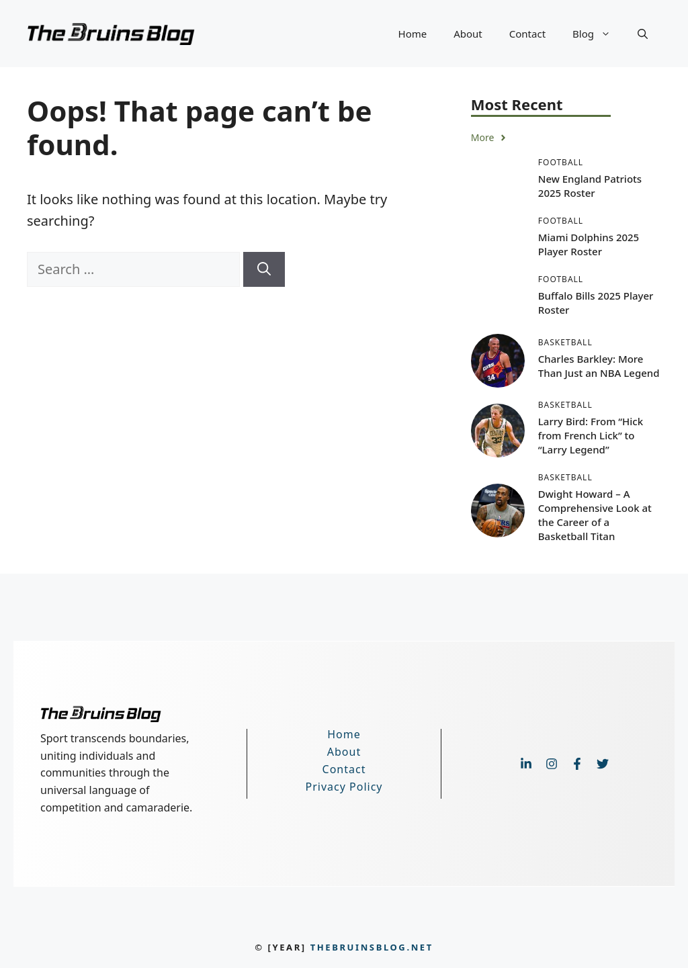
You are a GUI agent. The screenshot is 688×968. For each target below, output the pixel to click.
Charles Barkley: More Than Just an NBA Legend (599, 366)
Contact (527, 33)
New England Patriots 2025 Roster (590, 186)
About (468, 33)
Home (412, 33)
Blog (598, 33)
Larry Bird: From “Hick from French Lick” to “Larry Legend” (590, 435)
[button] (642, 33)
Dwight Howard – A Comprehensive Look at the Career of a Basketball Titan (595, 515)
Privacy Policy (344, 786)
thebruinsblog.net (371, 947)
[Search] (264, 269)
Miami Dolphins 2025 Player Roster (588, 244)
